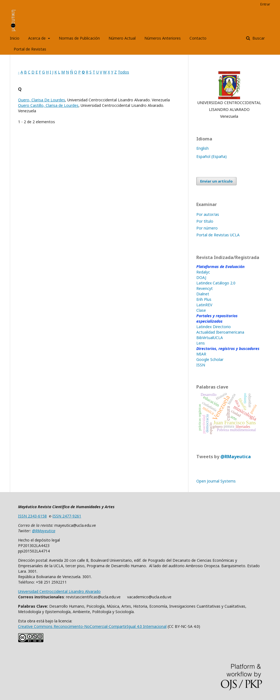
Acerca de (37, 38)
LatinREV (204, 304)
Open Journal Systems (216, 481)
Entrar (265, 4)
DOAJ (201, 277)
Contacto (197, 38)
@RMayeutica (235, 457)
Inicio (14, 38)
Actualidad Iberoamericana (220, 332)
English (202, 148)
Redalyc (203, 272)
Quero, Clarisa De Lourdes (41, 99)
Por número (207, 228)
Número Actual (122, 38)
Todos (123, 72)
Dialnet (202, 293)
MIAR (201, 354)
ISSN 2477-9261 (66, 516)
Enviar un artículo (216, 181)
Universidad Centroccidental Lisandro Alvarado (59, 591)
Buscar (258, 38)
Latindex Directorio (213, 326)
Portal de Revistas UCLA (218, 234)
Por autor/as (207, 214)
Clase (201, 310)
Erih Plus (203, 299)
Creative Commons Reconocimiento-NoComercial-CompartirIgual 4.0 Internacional (92, 626)
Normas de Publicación (79, 38)
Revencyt (204, 288)
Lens (200, 343)
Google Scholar (209, 359)
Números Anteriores (162, 38)
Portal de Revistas (30, 49)
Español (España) (211, 156)
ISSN (200, 364)
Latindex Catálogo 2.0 (215, 283)
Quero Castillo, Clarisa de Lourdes (48, 105)
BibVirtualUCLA (209, 337)
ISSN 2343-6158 (32, 516)
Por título (204, 221)
